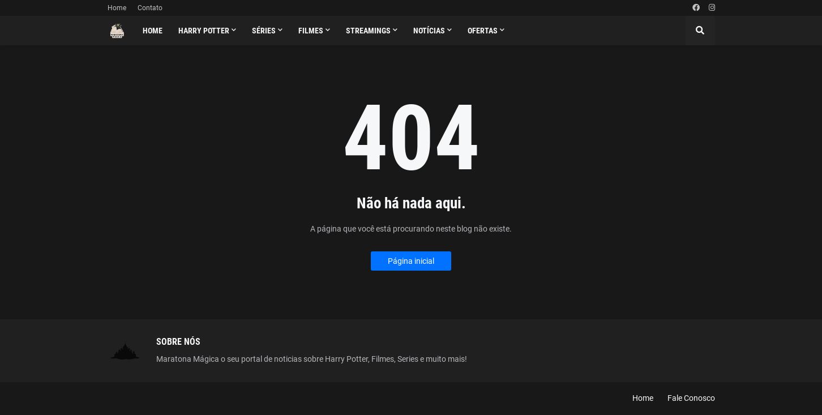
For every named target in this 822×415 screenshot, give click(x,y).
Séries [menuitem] (264, 30)
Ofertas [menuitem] (483, 30)
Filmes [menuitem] (310, 30)
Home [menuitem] (152, 30)
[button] (700, 30)
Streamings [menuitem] (368, 30)
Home (117, 8)
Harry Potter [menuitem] (203, 30)
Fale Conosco (691, 398)
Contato (150, 8)
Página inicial (411, 261)
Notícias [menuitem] (429, 30)
